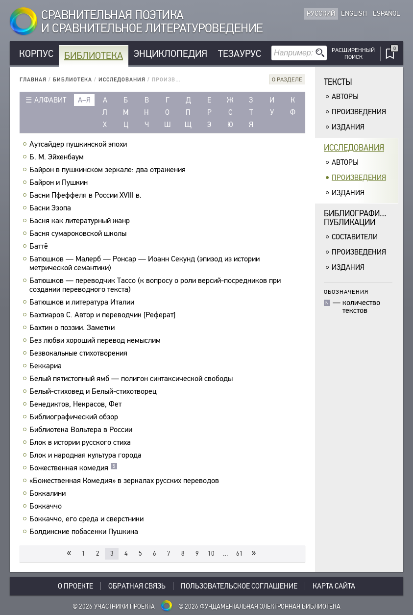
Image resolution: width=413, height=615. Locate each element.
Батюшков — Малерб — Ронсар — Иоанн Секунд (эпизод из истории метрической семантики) (144, 263)
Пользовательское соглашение (239, 586)
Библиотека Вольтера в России (82, 429)
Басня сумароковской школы (79, 233)
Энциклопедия (170, 53)
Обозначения (346, 291)
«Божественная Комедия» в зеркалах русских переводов (125, 480)
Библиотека (93, 55)
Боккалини (48, 493)
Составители (355, 236)
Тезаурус (239, 53)
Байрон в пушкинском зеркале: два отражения (108, 169)
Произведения (359, 111)
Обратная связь (137, 586)
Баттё (39, 246)
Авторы (345, 96)
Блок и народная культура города (86, 455)
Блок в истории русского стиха (81, 442)
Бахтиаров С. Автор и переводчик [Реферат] (103, 314)
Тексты (338, 82)
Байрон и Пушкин (59, 182)
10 (211, 553)
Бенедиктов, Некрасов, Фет (76, 404)
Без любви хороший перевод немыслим (96, 340)
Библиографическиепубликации (361, 218)
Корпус (36, 53)
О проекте (75, 586)
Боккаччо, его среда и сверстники (87, 518)
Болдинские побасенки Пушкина (85, 531)
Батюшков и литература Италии (83, 302)
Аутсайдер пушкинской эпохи (79, 144)
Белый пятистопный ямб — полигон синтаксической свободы (132, 378)
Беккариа (46, 365)
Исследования (122, 80)
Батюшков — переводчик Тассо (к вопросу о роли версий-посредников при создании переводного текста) (155, 285)
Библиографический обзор (75, 416)
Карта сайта (334, 586)
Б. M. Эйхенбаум (57, 157)
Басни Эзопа (51, 208)
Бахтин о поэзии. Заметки (73, 327)
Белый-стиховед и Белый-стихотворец (94, 391)
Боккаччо (46, 506)
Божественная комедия (73, 467)
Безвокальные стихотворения (79, 353)
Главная (33, 80)
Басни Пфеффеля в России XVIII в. (86, 195)
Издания (348, 127)
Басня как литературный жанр (80, 220)
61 (239, 553)
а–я (84, 100)
